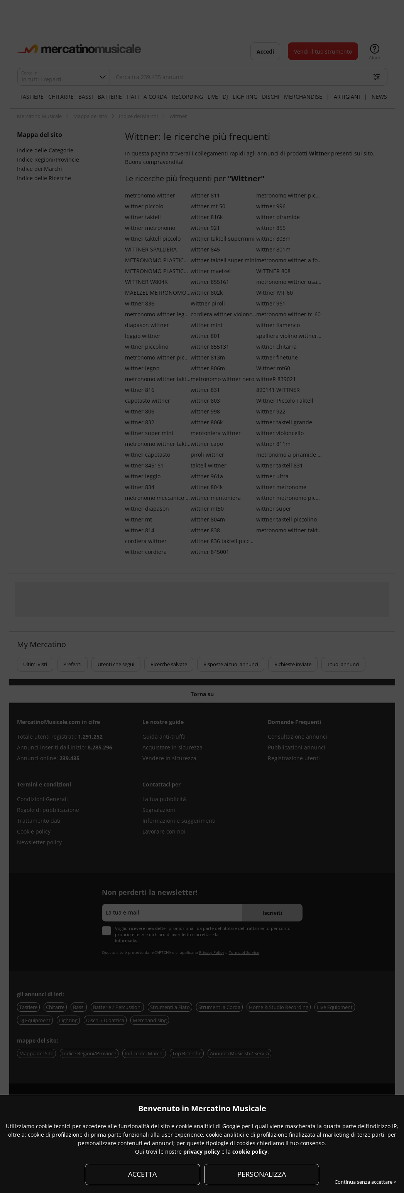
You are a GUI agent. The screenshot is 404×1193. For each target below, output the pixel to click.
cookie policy (249, 1151)
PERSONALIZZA (261, 1174)
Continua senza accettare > (365, 1181)
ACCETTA (142, 1174)
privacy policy (201, 1151)
